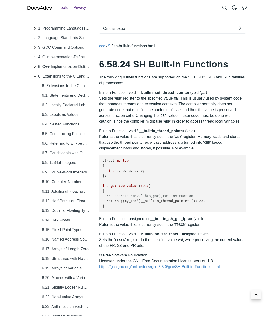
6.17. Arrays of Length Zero (65, 249)
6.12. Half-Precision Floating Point (67, 201)
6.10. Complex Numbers (62, 182)
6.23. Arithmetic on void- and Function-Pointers (67, 306)
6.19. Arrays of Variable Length (67, 268)
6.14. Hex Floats (56, 220)
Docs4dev (39, 8)
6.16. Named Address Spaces (67, 239)
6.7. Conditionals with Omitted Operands (67, 153)
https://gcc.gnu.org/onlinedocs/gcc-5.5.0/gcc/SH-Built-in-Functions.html (159, 267)
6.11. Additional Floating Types (67, 191)
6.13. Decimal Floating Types (66, 211)
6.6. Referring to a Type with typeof (67, 143)
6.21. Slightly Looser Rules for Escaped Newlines (67, 287)
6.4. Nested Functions (60, 124)
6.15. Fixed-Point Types (62, 230)
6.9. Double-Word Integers (64, 172)
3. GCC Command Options (57, 47)
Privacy (79, 8)
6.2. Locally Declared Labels (66, 105)
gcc (102, 46)
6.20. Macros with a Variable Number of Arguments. (67, 278)
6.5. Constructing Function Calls (67, 134)
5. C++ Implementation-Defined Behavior (62, 67)
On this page (114, 28)
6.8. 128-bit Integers (59, 163)
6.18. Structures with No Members (67, 258)
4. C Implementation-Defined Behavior (62, 57)
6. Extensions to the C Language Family (62, 76)
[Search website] (225, 8)
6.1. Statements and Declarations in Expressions (67, 95)
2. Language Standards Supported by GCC (62, 38)
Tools (63, 8)
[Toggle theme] (234, 8)
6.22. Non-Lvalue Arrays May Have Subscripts (67, 297)
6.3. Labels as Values (60, 115)
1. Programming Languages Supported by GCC (62, 28)
